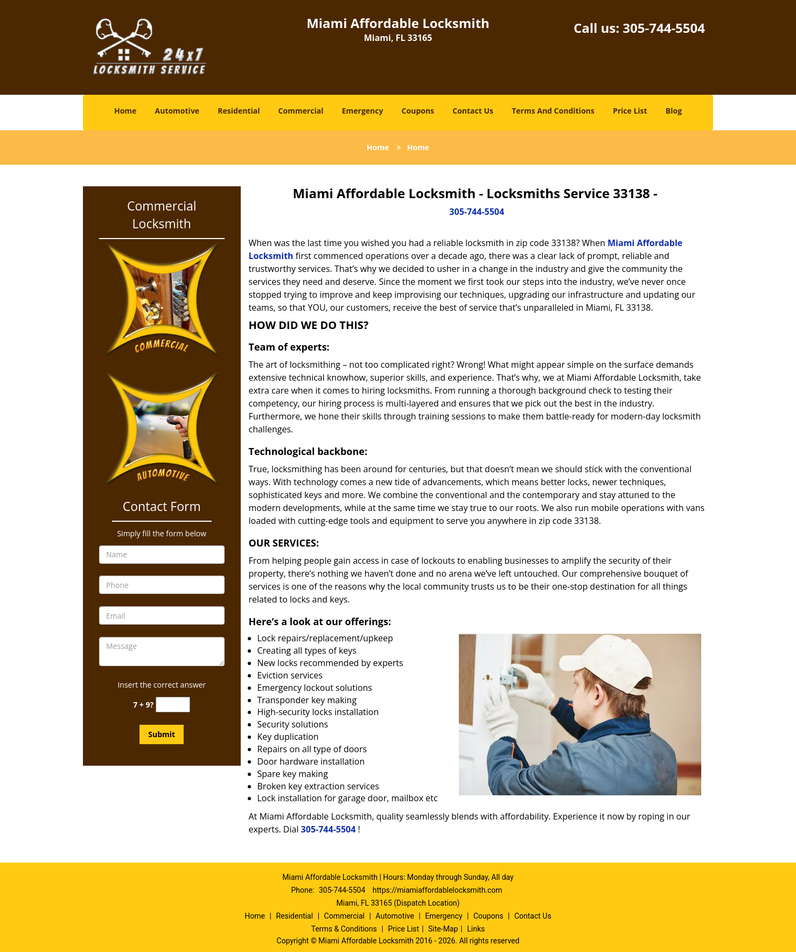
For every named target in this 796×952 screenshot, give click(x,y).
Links (476, 929)
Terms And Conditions (553, 111)
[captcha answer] (173, 704)
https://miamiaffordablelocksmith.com (437, 890)
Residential (239, 111)
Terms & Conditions (344, 929)
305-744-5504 (664, 28)
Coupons (418, 111)
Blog (674, 111)
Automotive (177, 111)
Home (125, 111)
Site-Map (443, 929)
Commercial (301, 111)
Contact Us (472, 111)
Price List (630, 111)
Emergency (362, 111)
